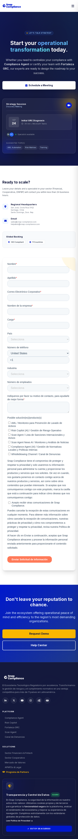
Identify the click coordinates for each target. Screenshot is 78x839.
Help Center (39, 645)
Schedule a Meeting (39, 85)
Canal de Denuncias (13, 737)
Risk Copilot (9, 722)
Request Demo (39, 633)
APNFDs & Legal (11, 767)
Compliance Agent (13, 718)
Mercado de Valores (13, 762)
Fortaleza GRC (11, 727)
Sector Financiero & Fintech (17, 753)
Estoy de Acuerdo (39, 829)
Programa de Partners (15, 772)
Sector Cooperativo (13, 758)
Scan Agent (9, 732)
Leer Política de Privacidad (19, 821)
